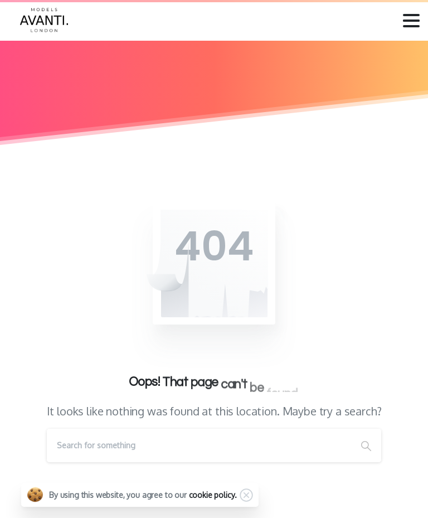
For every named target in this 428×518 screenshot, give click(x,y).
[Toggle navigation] (411, 20)
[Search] (199, 445)
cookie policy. (213, 495)
